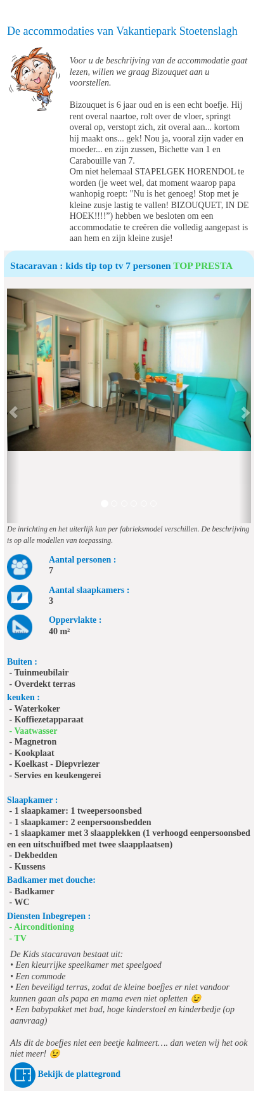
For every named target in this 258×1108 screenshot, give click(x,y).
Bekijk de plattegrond (79, 1074)
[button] (13, 406)
